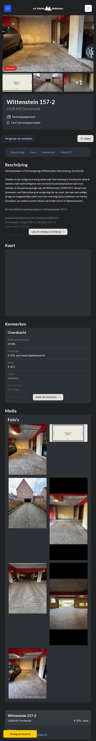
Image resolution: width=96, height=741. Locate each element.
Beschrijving (17, 152)
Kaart (33, 152)
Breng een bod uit (20, 733)
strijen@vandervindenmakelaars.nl (27, 734)
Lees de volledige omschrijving (48, 231)
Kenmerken (48, 152)
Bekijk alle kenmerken (48, 397)
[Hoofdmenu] (88, 8)
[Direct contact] (7, 8)
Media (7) (66, 152)
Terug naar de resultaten (18, 138)
